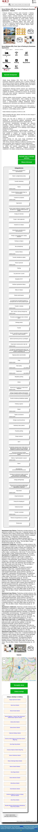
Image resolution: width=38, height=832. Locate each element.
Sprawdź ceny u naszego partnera (26, 157)
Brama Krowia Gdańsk (15, 710)
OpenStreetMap (33, 680)
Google (21, 826)
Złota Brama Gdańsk (15, 783)
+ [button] (4, 659)
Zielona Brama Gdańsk (15, 727)
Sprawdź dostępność (10, 74)
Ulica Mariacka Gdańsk (15, 788)
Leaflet (26, 680)
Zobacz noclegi (19, 691)
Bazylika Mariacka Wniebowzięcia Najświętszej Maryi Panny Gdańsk (15, 806)
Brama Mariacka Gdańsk (15, 777)
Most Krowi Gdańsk (15, 705)
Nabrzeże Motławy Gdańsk (15, 733)
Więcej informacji (26, 162)
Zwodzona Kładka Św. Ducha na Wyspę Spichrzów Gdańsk (14, 795)
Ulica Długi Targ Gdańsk (15, 744)
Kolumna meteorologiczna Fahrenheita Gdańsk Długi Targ (15, 739)
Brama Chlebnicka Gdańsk (15, 755)
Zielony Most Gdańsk (14, 722)
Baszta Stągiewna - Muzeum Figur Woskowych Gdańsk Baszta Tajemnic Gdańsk (15, 717)
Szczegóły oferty (19, 685)
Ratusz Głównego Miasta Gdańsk (15, 761)
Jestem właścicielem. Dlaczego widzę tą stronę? (10, 815)
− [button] (4, 662)
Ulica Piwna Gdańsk (15, 799)
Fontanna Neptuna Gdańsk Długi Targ (15, 749)
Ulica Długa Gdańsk (15, 772)
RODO (36, 828)
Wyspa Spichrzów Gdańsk (15, 699)
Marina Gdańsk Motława (15, 766)
